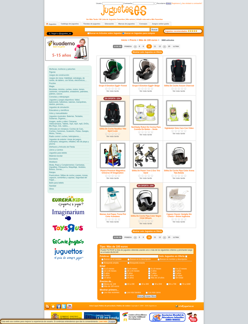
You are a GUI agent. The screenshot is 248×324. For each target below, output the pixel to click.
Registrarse (176, 3)
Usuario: (109, 3)
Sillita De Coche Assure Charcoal (179, 86)
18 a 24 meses (133, 271)
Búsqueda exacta (137, 263)
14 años (130, 278)
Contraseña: (139, 3)
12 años (178, 275)
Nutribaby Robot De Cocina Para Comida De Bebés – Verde (146, 128)
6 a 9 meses (156, 269)
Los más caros (154, 292)
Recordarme (160, 3)
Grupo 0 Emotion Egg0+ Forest (113, 86)
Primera (128, 46)
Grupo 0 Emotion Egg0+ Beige (146, 86)
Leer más (103, 321)
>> (164, 46)
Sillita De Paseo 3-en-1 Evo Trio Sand (146, 172)
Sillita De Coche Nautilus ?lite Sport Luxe (112, 130)
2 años (153, 271)
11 (155, 46)
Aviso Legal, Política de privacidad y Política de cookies (109, 306)
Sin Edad (179, 278)
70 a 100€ (186, 284)
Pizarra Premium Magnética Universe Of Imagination (112, 172)
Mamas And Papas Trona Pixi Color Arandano (113, 215)
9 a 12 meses (181, 269)
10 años (130, 275)
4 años (178, 271)
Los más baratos (134, 292)
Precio (133, 40)
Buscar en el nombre (112, 259)
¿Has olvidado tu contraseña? (191, 3)
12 (160, 46)
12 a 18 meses (110, 271)
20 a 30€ (145, 284)
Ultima (176, 46)
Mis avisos (130, 19)
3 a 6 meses (132, 269)
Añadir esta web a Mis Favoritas (149, 19)
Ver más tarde (112, 91)
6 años (130, 273)
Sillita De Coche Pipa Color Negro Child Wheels (146, 217)
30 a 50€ (158, 284)
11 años (154, 275)
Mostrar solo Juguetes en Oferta (147, 52)
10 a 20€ (131, 284)
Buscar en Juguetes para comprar (139, 33)
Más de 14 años (157, 278)
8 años (178, 273)
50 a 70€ (172, 284)
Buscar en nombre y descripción (173, 259)
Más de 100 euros (148, 40)
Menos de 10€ (110, 284)
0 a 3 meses (109, 269)
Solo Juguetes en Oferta (172, 256)
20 (169, 46)
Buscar (154, 30)
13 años (107, 278)
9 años (107, 275)
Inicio (124, 40)
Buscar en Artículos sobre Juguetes (105, 33)
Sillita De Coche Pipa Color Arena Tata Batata (179, 172)
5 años (107, 273)
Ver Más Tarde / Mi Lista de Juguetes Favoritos (105, 19)
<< (135, 46)
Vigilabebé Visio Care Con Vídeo (179, 128)
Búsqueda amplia (111, 263)
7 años (153, 273)
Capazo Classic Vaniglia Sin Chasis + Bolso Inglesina (179, 215)
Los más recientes (111, 292)
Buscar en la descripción (140, 259)
